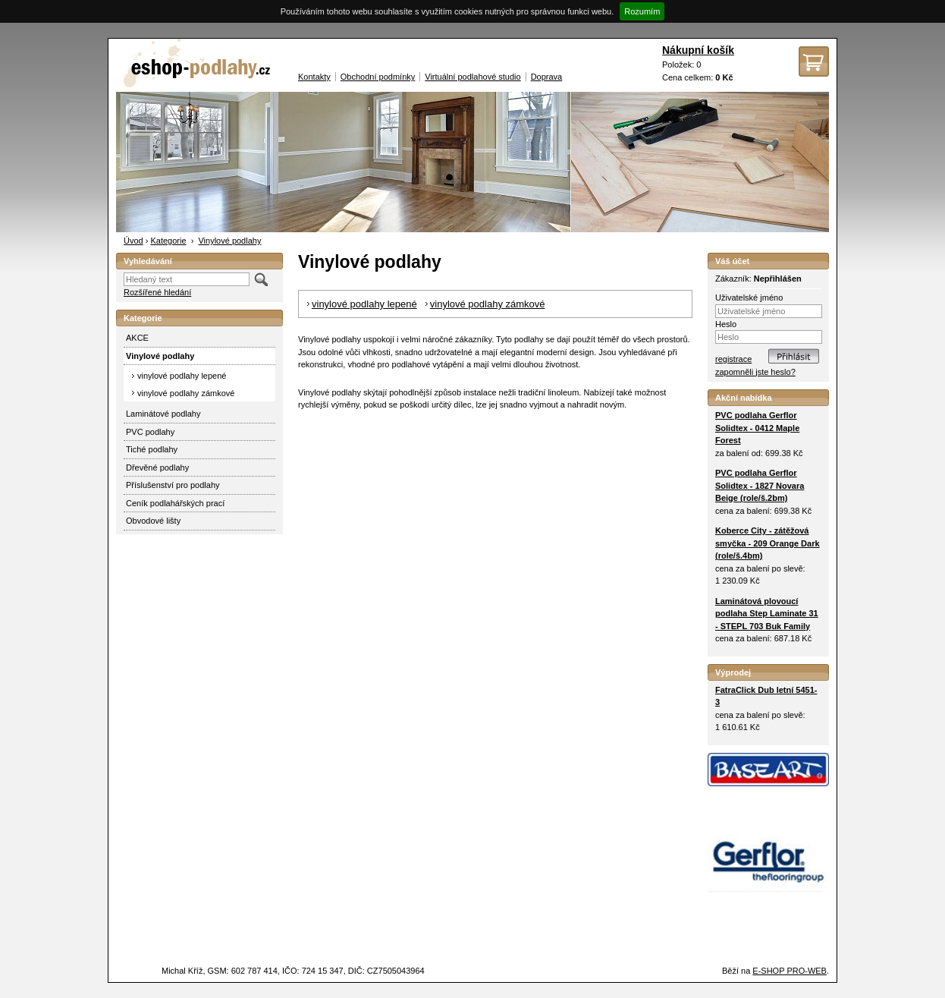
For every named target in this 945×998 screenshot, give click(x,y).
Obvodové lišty (153, 520)
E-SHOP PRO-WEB (789, 970)
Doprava (547, 76)
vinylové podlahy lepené (181, 375)
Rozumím (642, 11)
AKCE (137, 337)
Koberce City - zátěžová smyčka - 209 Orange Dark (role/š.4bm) (767, 543)
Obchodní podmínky (378, 76)
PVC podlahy (150, 431)
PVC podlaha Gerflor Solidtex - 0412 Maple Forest (757, 428)
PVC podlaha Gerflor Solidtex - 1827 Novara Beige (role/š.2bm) (759, 485)
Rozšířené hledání (157, 292)
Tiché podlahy (151, 449)
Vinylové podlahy (229, 240)
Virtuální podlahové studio (472, 76)
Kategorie (168, 240)
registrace (733, 359)
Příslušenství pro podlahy (173, 485)
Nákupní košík (698, 50)
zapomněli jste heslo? (755, 371)
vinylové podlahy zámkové (185, 393)
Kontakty (314, 76)
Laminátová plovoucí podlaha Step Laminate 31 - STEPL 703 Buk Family (766, 614)
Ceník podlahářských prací (175, 503)
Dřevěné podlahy (157, 467)
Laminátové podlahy (163, 413)
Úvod (133, 240)
